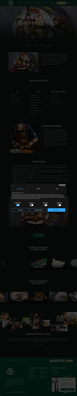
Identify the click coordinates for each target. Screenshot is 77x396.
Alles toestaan (56, 210)
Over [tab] (57, 188)
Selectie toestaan (38, 210)
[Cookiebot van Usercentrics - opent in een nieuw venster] (60, 185)
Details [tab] (38, 188)
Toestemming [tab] (20, 188)
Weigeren (20, 210)
